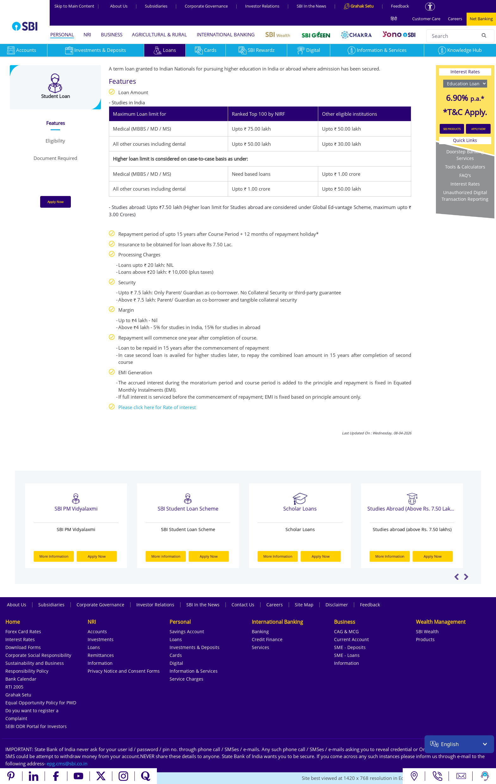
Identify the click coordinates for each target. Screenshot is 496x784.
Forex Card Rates (23, 631)
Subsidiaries (156, 6)
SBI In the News (311, 6)
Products (425, 639)
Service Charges (186, 679)
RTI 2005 (14, 687)
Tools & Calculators (465, 167)
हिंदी (394, 18)
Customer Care (426, 18)
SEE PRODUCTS (452, 129)
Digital (308, 50)
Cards (205, 50)
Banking (260, 631)
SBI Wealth (427, 631)
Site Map (304, 605)
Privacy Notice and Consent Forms (124, 671)
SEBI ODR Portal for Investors (36, 726)
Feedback (400, 6)
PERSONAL (62, 34)
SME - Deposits (350, 647)
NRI (87, 34)
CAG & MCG (346, 631)
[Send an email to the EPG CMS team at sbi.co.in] (67, 763)
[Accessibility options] (430, 7)
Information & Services (377, 50)
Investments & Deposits (95, 50)
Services (260, 647)
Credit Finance (267, 639)
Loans (165, 50)
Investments (101, 639)
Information (100, 663)
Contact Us (243, 605)
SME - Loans (347, 655)
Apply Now (55, 201)
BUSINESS (111, 34)
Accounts (97, 631)
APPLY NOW (478, 129)
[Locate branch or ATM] (414, 776)
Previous (456, 576)
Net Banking (481, 18)
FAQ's (465, 175)
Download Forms (23, 647)
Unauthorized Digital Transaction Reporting (465, 195)
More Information (58, 556)
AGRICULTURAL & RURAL (159, 34)
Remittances (101, 655)
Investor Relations (262, 6)
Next (466, 576)
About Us (118, 6)
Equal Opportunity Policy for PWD (40, 703)
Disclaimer (337, 605)
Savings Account (187, 631)
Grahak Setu (18, 695)
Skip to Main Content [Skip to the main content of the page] (76, 6)
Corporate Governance (206, 6)
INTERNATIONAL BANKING (226, 34)
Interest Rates (465, 184)
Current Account (351, 639)
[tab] (55, 123)
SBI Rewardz (257, 50)
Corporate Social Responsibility (38, 655)
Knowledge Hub (460, 50)
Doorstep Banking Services (465, 155)
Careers (455, 18)
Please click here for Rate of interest (157, 407)
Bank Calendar (20, 679)
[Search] (484, 35)
